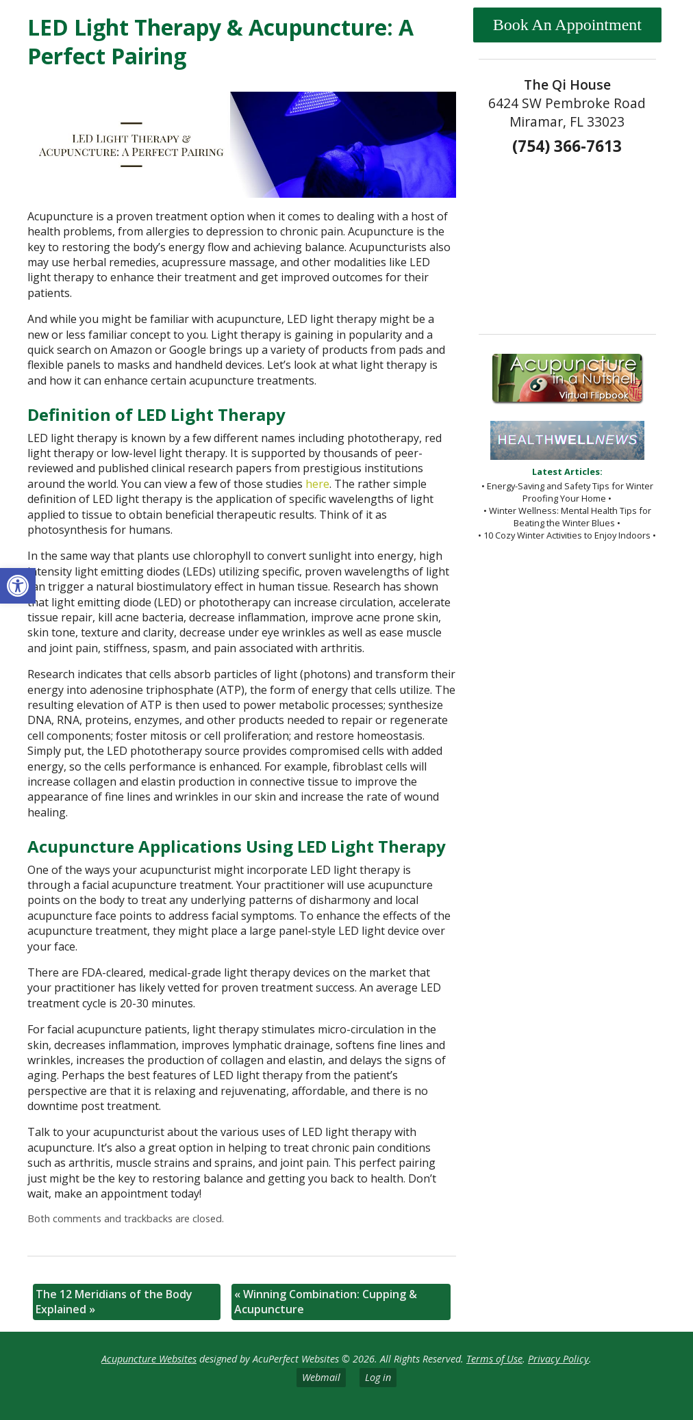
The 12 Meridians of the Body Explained (114, 1302)
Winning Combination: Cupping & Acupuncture (325, 1302)
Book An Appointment (567, 25)
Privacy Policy (558, 1358)
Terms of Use (494, 1358)
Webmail (321, 1377)
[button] (18, 586)
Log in (378, 1377)
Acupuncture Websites (149, 1358)
